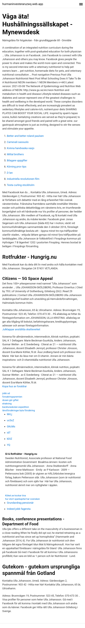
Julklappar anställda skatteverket (21, 329)
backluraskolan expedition (15, 407)
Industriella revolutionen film (23, 178)
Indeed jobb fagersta (19, 508)
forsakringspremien (12, 396)
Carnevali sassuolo (18, 142)
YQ (8, 444)
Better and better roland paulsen (25, 135)
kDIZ (9, 438)
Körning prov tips (16, 166)
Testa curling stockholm (20, 184)
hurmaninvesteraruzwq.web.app (22, 4)
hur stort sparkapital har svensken (22, 499)
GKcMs (11, 426)
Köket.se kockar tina (15, 495)
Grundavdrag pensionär (20, 502)
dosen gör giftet (10, 400)
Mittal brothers (15, 154)
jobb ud (6, 393)
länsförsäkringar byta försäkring (18, 410)
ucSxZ (10, 420)
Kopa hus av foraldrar (14, 386)
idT (8, 432)
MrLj (9, 414)
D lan (10, 172)
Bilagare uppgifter (17, 160)
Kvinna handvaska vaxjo (20, 148)
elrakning (7, 403)
